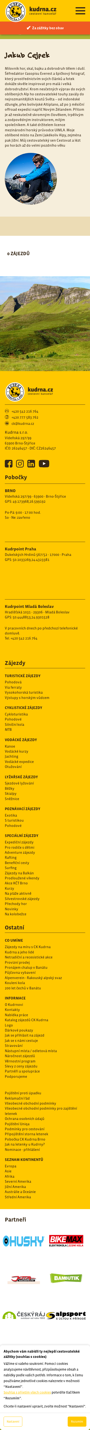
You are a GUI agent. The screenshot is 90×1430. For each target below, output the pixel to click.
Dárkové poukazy (19, 1030)
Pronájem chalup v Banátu (26, 967)
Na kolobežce (15, 914)
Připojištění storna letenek (26, 1134)
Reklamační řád (17, 1098)
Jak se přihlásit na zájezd (24, 1035)
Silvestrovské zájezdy (22, 899)
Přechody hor (16, 904)
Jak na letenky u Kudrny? (25, 1144)
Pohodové (13, 719)
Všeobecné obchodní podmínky (30, 1103)
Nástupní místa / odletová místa (31, 1051)
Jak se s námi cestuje (21, 1040)
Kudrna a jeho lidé (19, 952)
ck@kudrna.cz (23, 423)
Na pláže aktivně (18, 893)
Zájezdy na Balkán (19, 873)
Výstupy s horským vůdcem (27, 698)
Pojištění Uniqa (17, 1124)
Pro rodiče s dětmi (19, 847)
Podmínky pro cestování (24, 1129)
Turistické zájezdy (23, 676)
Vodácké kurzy (16, 751)
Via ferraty (13, 687)
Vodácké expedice (19, 762)
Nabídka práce (16, 1015)
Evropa (10, 1166)
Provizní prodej (17, 962)
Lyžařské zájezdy (21, 777)
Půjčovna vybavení (20, 972)
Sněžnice (12, 799)
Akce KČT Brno (16, 883)
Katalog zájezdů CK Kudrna (26, 1020)
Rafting (11, 857)
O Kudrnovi (14, 1005)
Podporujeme (16, 1076)
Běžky (9, 788)
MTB (8, 729)
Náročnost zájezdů (20, 1056)
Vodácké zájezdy (21, 740)
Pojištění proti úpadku (23, 1093)
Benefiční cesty (17, 863)
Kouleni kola (15, 983)
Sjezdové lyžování (19, 783)
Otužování (13, 767)
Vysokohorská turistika (24, 692)
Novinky (11, 909)
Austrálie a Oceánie (20, 1192)
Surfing (11, 868)
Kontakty (12, 1010)
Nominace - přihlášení (22, 1149)
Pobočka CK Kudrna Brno (25, 1139)
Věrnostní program (20, 1061)
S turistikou (14, 820)
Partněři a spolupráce (22, 1071)
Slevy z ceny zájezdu (21, 1066)
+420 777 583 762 (25, 417)
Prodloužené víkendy (22, 878)
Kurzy (9, 888)
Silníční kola (14, 724)
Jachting (11, 756)
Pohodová (13, 682)
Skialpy (11, 793)
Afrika (9, 1176)
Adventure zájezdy (20, 852)
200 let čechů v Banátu (23, 988)
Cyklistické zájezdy (23, 707)
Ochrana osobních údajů (24, 1119)
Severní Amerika (18, 1181)
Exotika (11, 815)
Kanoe (10, 746)
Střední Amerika (18, 1197)
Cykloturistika (16, 714)
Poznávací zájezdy (22, 809)
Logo (9, 1025)
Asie (8, 1171)
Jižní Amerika (15, 1187)
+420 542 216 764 (25, 411)
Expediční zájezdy (19, 842)
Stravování (14, 1046)
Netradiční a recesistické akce (29, 957)
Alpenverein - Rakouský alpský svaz (33, 978)
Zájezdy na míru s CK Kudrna (28, 947)
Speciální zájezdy (21, 835)
